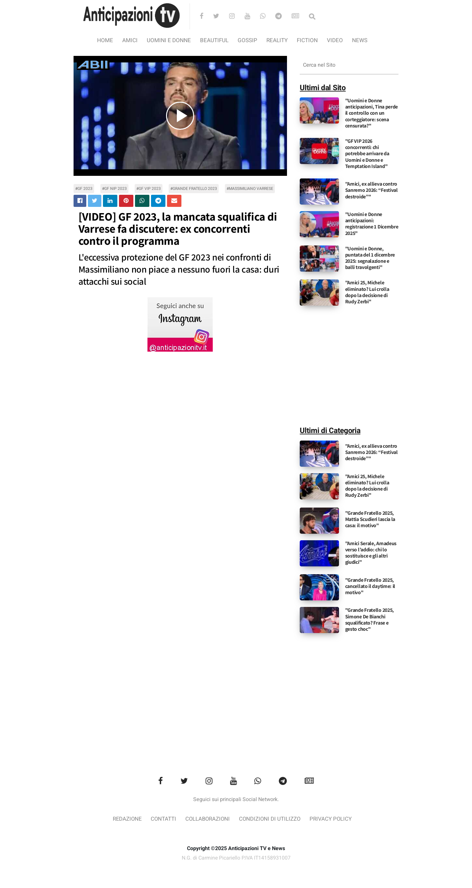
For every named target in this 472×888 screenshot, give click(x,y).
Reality (277, 40)
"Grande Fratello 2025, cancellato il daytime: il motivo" (370, 586)
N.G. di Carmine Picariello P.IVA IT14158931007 (236, 858)
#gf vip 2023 (148, 189)
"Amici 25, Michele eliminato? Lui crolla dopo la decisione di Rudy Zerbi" (367, 292)
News (359, 40)
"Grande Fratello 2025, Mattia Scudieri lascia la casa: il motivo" (370, 519)
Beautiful (214, 40)
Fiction (307, 40)
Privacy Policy (332, 819)
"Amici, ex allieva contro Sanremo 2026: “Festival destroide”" (371, 190)
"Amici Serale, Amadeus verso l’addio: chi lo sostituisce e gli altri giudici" (370, 553)
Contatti (163, 819)
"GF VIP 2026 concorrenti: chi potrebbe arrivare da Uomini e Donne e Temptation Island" (367, 154)
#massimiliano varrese (250, 189)
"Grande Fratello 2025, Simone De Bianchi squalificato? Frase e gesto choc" (369, 619)
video (335, 40)
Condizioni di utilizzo (271, 819)
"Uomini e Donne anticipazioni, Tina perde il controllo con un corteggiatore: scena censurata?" (371, 113)
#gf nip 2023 (114, 189)
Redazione (126, 819)
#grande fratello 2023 (193, 189)
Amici (130, 40)
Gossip (247, 40)
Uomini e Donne (169, 40)
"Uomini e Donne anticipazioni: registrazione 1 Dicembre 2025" (371, 224)
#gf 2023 (84, 189)
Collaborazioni (207, 819)
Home (105, 40)
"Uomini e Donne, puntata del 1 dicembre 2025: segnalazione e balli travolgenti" (370, 258)
